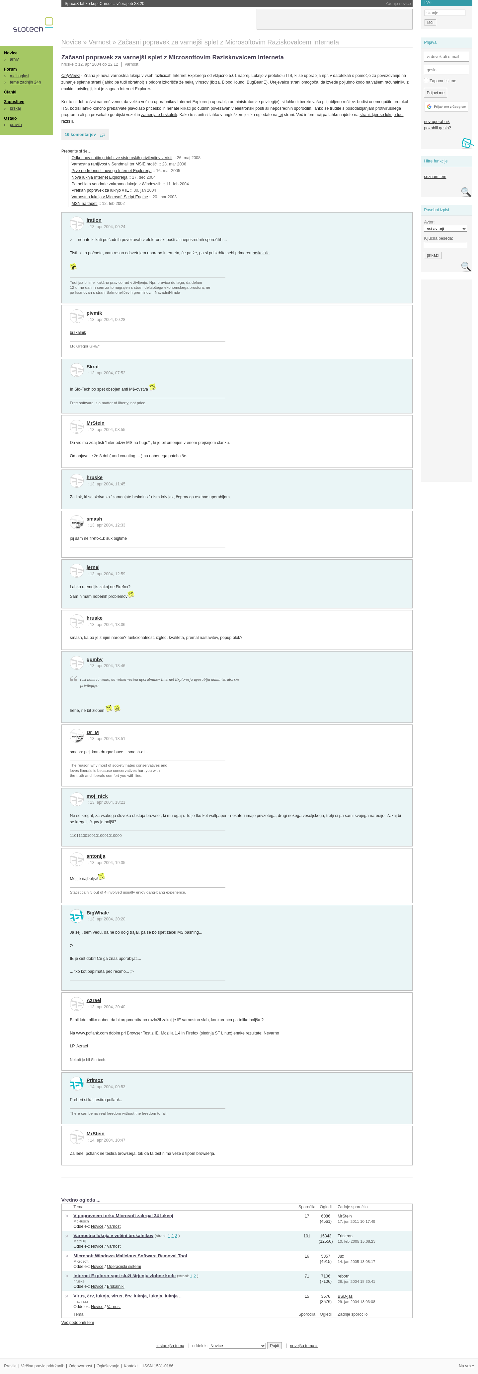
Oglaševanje (108, 1366)
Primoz (95, 1080)
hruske (95, 477)
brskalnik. (261, 253)
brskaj (15, 108)
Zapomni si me (440, 80)
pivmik (94, 313)
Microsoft (80, 1261)
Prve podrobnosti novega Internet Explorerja (112, 170)
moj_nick (97, 796)
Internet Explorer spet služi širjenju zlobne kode (124, 1275)
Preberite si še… (76, 151)
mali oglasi (19, 76)
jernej (93, 567)
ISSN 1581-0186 (158, 1366)
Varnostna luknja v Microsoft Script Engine (110, 197)
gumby (95, 659)
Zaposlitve (14, 101)
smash (94, 519)
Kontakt (131, 1366)
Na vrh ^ (466, 1366)
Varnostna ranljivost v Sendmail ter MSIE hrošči (115, 164)
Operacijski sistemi (124, 1266)
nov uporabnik (436, 121)
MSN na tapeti (85, 203)
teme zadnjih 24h (25, 82)
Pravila (10, 1366)
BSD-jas (345, 1296)
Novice (10, 53)
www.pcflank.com (92, 1033)
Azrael (94, 1000)
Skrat (93, 366)
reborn (344, 1276)
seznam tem (435, 176)
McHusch (81, 1221)
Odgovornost (80, 1366)
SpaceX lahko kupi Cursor (104, 3)
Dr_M (93, 732)
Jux (341, 1256)
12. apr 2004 (89, 64)
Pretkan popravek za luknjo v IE (100, 190)
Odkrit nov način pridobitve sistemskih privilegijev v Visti (122, 158)
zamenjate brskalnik (159, 114)
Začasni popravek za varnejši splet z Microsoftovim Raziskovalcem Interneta (172, 57)
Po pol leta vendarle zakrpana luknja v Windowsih (117, 184)
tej (281, 114)
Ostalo (10, 118)
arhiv (14, 59)
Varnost (131, 64)
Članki (10, 92)
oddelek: (229, 1345)
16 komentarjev (80, 134)
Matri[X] (79, 1241)
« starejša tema (170, 1345)
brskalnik (78, 332)
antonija (96, 856)
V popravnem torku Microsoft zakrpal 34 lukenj (123, 1215)
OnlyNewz (70, 75)
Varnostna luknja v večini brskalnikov (113, 1235)
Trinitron (345, 1236)
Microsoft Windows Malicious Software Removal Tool (130, 1255)
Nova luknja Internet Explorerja (99, 177)
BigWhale (98, 912)
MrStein (96, 423)
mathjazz (80, 1301)
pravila (16, 124)
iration (94, 220)
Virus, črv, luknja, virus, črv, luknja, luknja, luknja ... (128, 1295)
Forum (10, 69)
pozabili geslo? (437, 128)
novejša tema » (304, 1345)
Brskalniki (115, 1286)
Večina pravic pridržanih (42, 1366)
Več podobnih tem (77, 1322)
